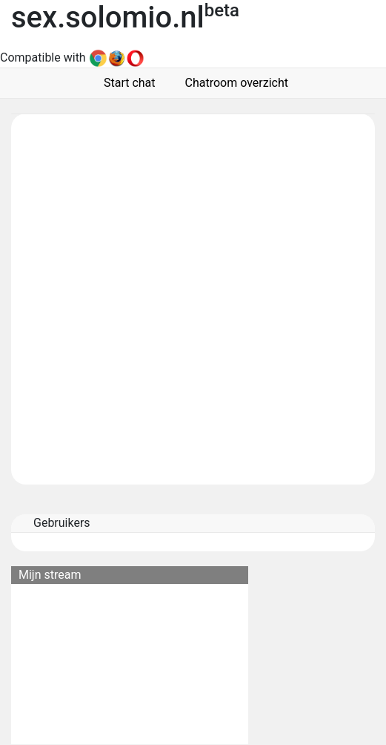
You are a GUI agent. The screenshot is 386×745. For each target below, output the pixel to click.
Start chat (127, 83)
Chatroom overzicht (233, 83)
